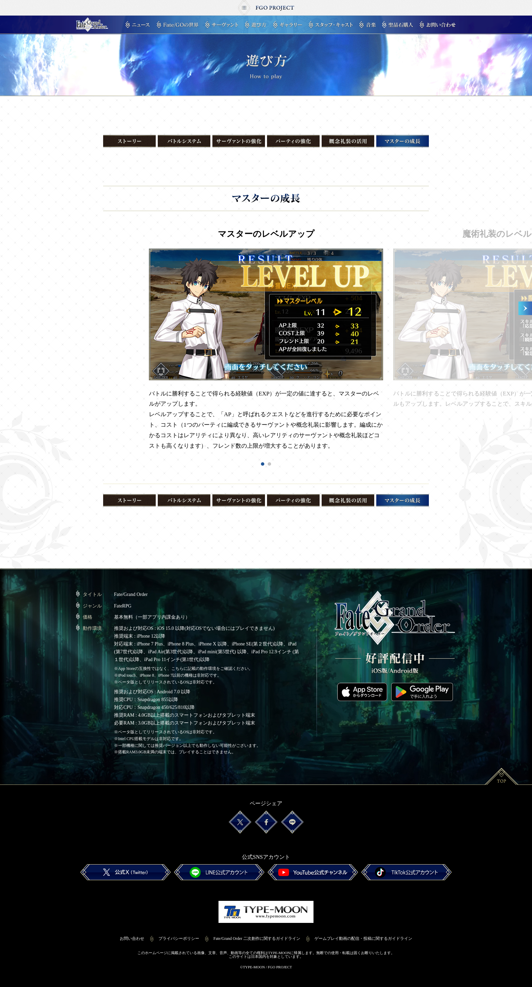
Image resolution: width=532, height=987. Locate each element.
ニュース (137, 25)
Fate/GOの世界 (177, 25)
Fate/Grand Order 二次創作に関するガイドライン (256, 934)
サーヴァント (222, 25)
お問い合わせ (437, 25)
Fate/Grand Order (92, 25)
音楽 (367, 25)
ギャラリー (287, 25)
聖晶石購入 (397, 25)
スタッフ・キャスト (330, 25)
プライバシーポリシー (178, 934)
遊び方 (256, 25)
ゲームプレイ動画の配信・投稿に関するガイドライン (363, 934)
